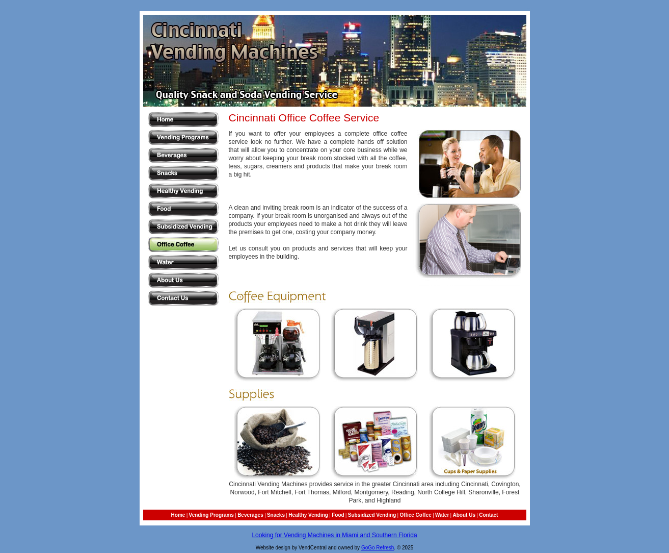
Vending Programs (211, 515)
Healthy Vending (308, 515)
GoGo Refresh (377, 547)
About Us (464, 515)
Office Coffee (415, 515)
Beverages (250, 515)
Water (442, 515)
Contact (488, 515)
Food (338, 515)
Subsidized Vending (372, 515)
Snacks (276, 515)
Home (178, 515)
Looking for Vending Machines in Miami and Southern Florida (334, 535)
